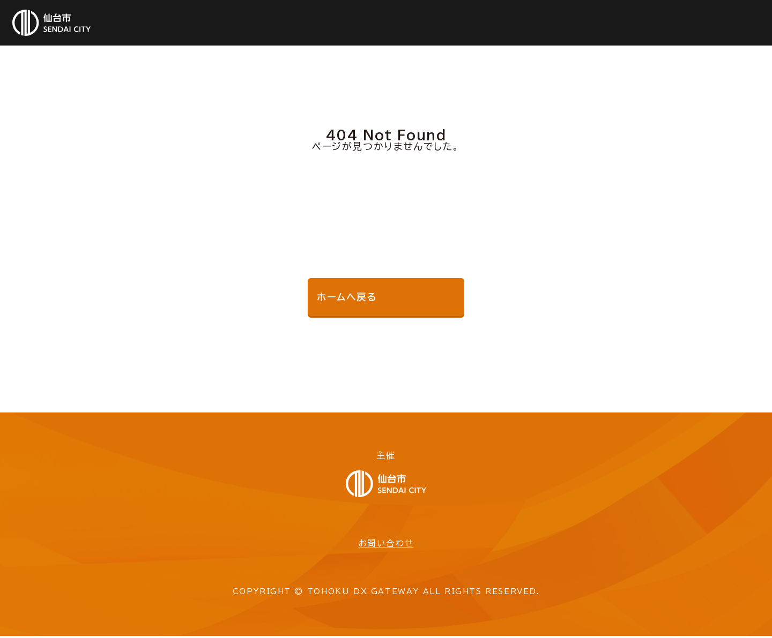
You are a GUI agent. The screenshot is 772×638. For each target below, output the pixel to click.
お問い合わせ (386, 545)
